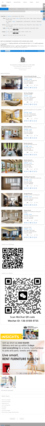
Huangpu (14, 18)
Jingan (9, 18)
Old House (22, 16)
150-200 (18, 31)
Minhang (38, 18)
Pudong (17, 18)
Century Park (33, 21)
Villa (19, 16)
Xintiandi (15, 24)
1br (8, 35)
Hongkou (27, 18)
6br (17, 35)
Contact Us (4, 5)
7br (19, 35)
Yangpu (31, 18)
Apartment (9, 16)
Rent (2, 2)
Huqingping (10, 26)
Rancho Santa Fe (28, 143)
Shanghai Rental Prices (5, 403)
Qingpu (24, 18)
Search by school (21, 8)
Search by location (4, 8)
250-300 (26, 31)
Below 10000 (10, 28)
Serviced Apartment (15, 16)
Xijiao (7, 26)
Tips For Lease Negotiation (6, 405)
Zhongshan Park (29, 24)
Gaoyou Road (27, 210)
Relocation (25, 2)
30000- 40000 (26, 28)
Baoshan (7, 19)
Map (27, 8)
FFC (17, 24)
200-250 (22, 31)
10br (24, 35)
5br (15, 35)
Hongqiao (37, 24)
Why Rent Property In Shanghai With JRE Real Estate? (10, 412)
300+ (30, 31)
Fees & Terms (4, 408)
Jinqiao (12, 24)
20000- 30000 (21, 28)
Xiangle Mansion (28, 193)
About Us (37, 2)
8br (20, 35)
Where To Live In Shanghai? (6, 399)
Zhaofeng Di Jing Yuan (29, 176)
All (6, 16)
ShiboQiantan (39, 21)
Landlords (31, 2)
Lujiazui (14, 21)
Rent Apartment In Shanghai (6, 401)
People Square (21, 24)
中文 (7, 5)
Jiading (10, 19)
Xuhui (11, 18)
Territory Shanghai (28, 93)
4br (13, 35)
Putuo (41, 18)
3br (11, 35)
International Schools (17, 2)
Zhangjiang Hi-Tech (19, 21)
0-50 (8, 31)
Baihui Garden (27, 126)
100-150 (15, 31)
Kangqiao (9, 21)
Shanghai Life (8, 2)
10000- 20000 (15, 28)
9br (22, 35)
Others (8, 22)
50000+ (37, 28)
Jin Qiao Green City (27, 21)
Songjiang (34, 18)
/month (28, 79)
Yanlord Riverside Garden (30, 76)
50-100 (11, 31)
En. (9, 5)
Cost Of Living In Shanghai (6, 410)
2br (10, 35)
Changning (21, 18)
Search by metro (13, 8)
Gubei (40, 24)
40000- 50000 (32, 28)
